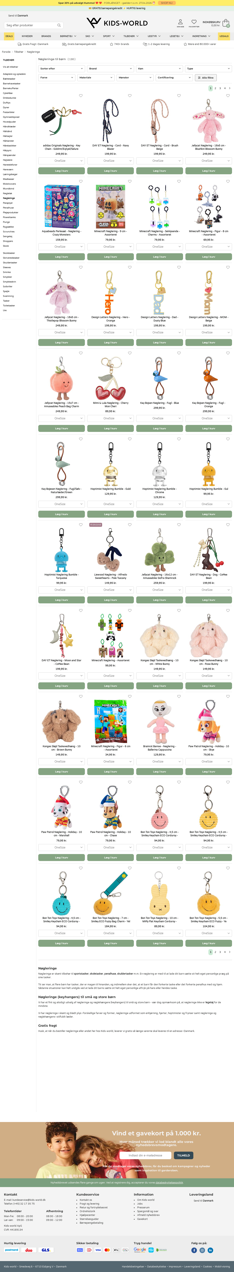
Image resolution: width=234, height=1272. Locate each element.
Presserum (143, 1207)
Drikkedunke (9, 98)
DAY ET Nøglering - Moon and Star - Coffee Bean (61, 662)
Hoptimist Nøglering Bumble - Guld (110, 489)
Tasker (6, 301)
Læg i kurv (61, 170)
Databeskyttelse (156, 1266)
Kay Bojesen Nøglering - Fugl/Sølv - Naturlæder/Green (61, 491)
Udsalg (224, 36)
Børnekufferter (10, 88)
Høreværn (8, 169)
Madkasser (8, 179)
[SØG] (59, 25)
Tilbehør (131, 36)
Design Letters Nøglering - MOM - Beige (208, 319)
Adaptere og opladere (14, 74)
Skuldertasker (10, 262)
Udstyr (154, 36)
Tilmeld (183, 1155)
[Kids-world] (117, 23)
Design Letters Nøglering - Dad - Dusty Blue (159, 319)
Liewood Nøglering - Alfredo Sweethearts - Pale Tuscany (110, 576)
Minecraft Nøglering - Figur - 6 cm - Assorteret (110, 748)
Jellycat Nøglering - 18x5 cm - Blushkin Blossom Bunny (209, 147)
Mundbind (8, 188)
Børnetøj (68, 36)
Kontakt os (86, 1200)
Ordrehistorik (87, 1211)
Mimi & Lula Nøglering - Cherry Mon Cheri (110, 405)
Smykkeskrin (9, 282)
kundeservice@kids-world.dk (29, 1200)
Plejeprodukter (10, 212)
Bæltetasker (9, 79)
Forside (6, 52)
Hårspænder (9, 155)
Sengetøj (7, 236)
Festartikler (8, 112)
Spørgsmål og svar (147, 1211)
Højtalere (7, 160)
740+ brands (119, 44)
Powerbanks (9, 217)
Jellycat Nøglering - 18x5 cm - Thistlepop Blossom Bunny (61, 319)
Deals (9, 36)
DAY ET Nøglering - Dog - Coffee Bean (208, 576)
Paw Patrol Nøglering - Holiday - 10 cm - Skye (208, 748)
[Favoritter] (81, 96)
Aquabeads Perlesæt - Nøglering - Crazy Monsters (61, 233)
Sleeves (7, 267)
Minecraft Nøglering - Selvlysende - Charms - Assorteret (159, 233)
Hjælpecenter (87, 1215)
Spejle (6, 291)
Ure (5, 310)
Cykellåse (7, 93)
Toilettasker (9, 305)
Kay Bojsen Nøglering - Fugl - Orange (208, 405)
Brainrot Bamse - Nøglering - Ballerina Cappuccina (159, 748)
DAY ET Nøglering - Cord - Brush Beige (159, 147)
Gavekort (142, 1219)
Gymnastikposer (11, 117)
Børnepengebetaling (91, 1222)
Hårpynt (7, 150)
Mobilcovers (9, 184)
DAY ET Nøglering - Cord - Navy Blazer (110, 147)
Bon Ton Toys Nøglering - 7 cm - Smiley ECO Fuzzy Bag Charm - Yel (110, 920)
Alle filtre (206, 77)
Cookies (207, 1266)
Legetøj (176, 36)
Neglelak (7, 193)
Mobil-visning (222, 1266)
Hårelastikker (9, 145)
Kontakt (10, 1194)
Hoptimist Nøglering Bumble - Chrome (159, 491)
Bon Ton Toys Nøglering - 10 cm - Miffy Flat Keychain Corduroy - (159, 920)
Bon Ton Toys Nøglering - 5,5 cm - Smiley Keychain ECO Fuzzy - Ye (209, 920)
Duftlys (6, 102)
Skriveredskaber (11, 258)
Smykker (7, 277)
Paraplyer (8, 203)
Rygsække (8, 227)
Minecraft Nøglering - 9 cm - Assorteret (110, 233)
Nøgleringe (33, 52)
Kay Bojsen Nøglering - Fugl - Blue (159, 403)
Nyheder (27, 36)
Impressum (175, 1266)
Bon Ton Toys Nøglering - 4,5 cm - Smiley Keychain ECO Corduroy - (160, 834)
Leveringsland (192, 1266)
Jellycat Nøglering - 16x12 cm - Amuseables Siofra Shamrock (159, 576)
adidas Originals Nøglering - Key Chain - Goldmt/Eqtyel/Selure (61, 147)
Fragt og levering (89, 1203)
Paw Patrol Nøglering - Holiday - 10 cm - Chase (110, 834)
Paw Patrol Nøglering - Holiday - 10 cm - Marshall (61, 834)
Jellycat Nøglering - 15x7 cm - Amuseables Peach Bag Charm (61, 405)
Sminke (7, 272)
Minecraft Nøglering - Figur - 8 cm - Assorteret (208, 233)
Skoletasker (9, 253)
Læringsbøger (10, 174)
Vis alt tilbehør (10, 67)
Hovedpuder (9, 122)
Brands (46, 36)
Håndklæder (9, 126)
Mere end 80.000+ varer (200, 44)
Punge (6, 222)
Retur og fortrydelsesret (94, 1207)
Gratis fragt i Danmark (33, 44)
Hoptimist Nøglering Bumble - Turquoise (61, 576)
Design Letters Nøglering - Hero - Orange (110, 319)
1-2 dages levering (156, 44)
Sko (89, 36)
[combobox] (61, 160)
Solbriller (7, 286)
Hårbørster (8, 141)
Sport (109, 36)
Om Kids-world (145, 1200)
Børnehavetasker (11, 83)
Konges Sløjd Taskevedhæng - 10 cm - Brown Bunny (62, 748)
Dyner (6, 107)
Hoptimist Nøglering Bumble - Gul (208, 489)
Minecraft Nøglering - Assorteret (110, 660)
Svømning (8, 296)
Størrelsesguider (89, 1219)
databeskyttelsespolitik (169, 1182)
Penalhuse (8, 207)
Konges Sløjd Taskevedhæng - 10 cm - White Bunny (159, 662)
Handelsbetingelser (133, 1266)
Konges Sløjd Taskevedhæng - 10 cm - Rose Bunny (209, 662)
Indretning (201, 36)
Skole (6, 246)
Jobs (140, 1203)
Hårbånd (7, 131)
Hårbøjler (7, 136)
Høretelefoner (10, 165)
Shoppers (8, 241)
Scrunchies (8, 231)
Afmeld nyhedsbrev (148, 1215)
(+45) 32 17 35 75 (24, 1203)
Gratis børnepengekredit (79, 44)
